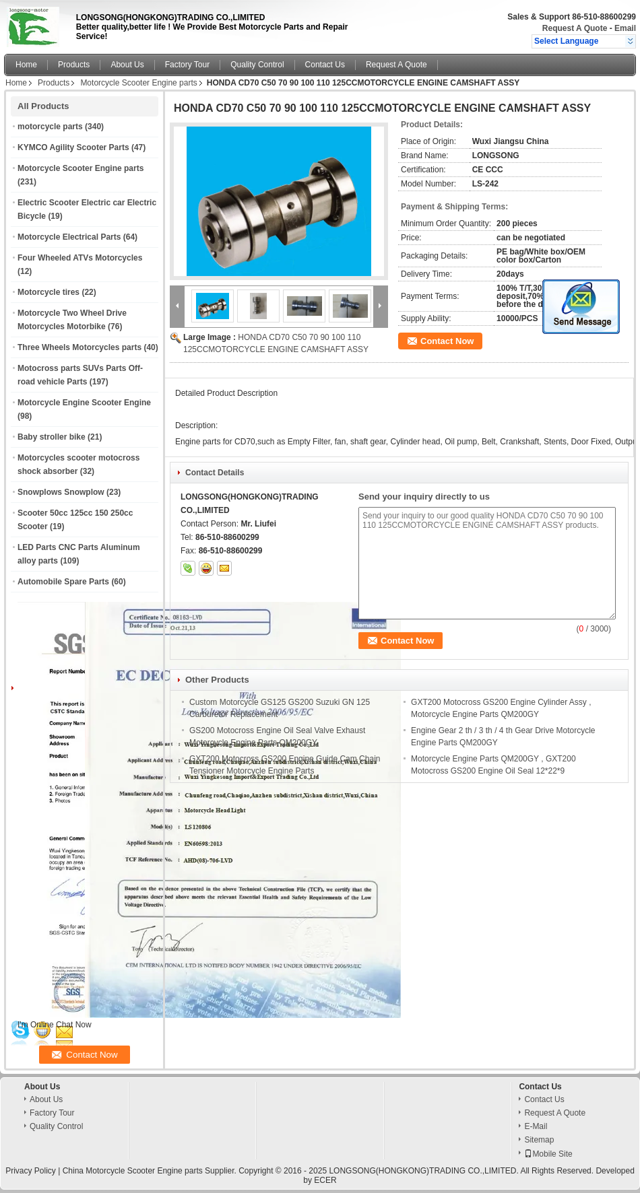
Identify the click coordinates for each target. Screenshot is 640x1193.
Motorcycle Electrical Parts (69, 237)
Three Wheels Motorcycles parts (79, 347)
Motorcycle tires (48, 292)
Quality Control (257, 64)
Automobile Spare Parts (63, 581)
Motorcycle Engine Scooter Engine (84, 402)
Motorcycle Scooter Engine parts (138, 83)
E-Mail (535, 1126)
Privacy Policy (30, 1170)
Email (625, 28)
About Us (126, 64)
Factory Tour (187, 64)
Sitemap (539, 1140)
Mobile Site (548, 1154)
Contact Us (325, 64)
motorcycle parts (50, 126)
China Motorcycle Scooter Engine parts (133, 1170)
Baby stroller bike (52, 437)
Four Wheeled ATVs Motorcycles (80, 258)
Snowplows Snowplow (61, 492)
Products (74, 64)
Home (26, 64)
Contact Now (447, 341)
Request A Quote (574, 28)
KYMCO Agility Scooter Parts (73, 147)
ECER (325, 1180)
